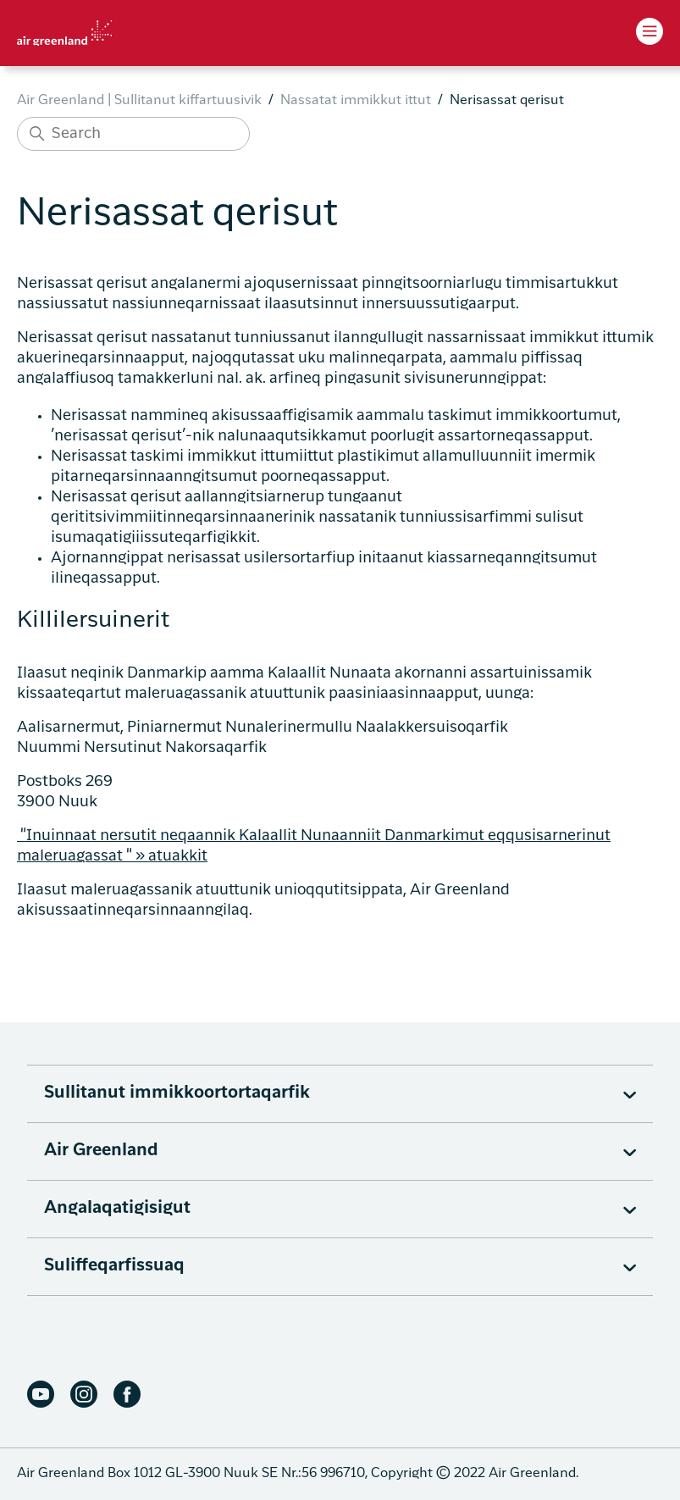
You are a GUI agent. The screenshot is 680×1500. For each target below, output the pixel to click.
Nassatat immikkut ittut (355, 101)
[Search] (133, 134)
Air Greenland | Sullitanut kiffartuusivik (139, 101)
